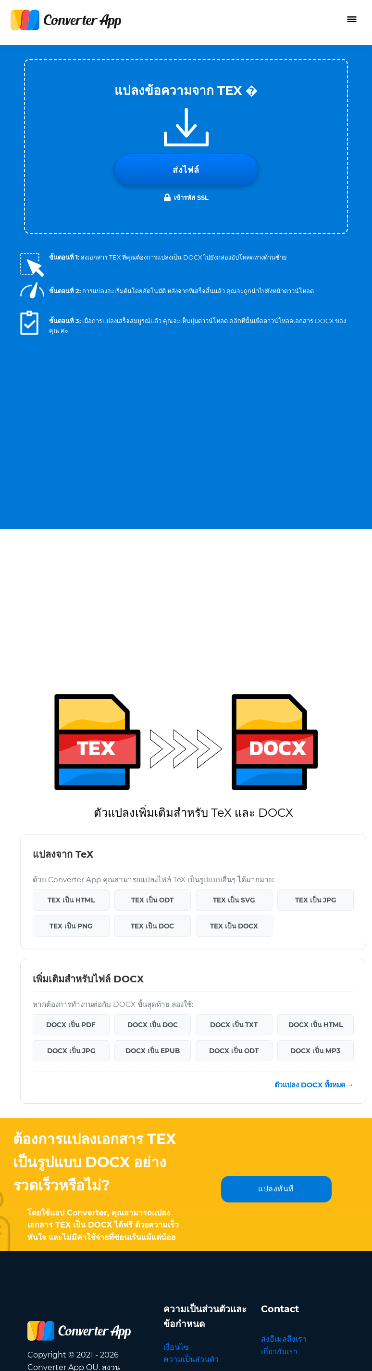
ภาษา (304, 1147)
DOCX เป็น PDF (71, 750)
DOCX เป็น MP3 (315, 776)
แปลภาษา (278, 1101)
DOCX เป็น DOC (152, 750)
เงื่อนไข (176, 1072)
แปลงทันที (276, 914)
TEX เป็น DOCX (234, 651)
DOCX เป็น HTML (315, 750)
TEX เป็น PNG (71, 651)
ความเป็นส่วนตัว (191, 1084)
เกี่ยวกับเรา (279, 1077)
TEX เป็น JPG (315, 625)
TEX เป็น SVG (234, 625)
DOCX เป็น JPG (71, 776)
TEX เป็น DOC (152, 651)
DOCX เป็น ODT (234, 776)
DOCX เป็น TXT (234, 750)
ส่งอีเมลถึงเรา (284, 1064)
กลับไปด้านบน (321, 1353)
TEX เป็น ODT (152, 625)
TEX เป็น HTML (71, 625)
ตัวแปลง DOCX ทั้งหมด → (314, 810)
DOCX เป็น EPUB (152, 776)
